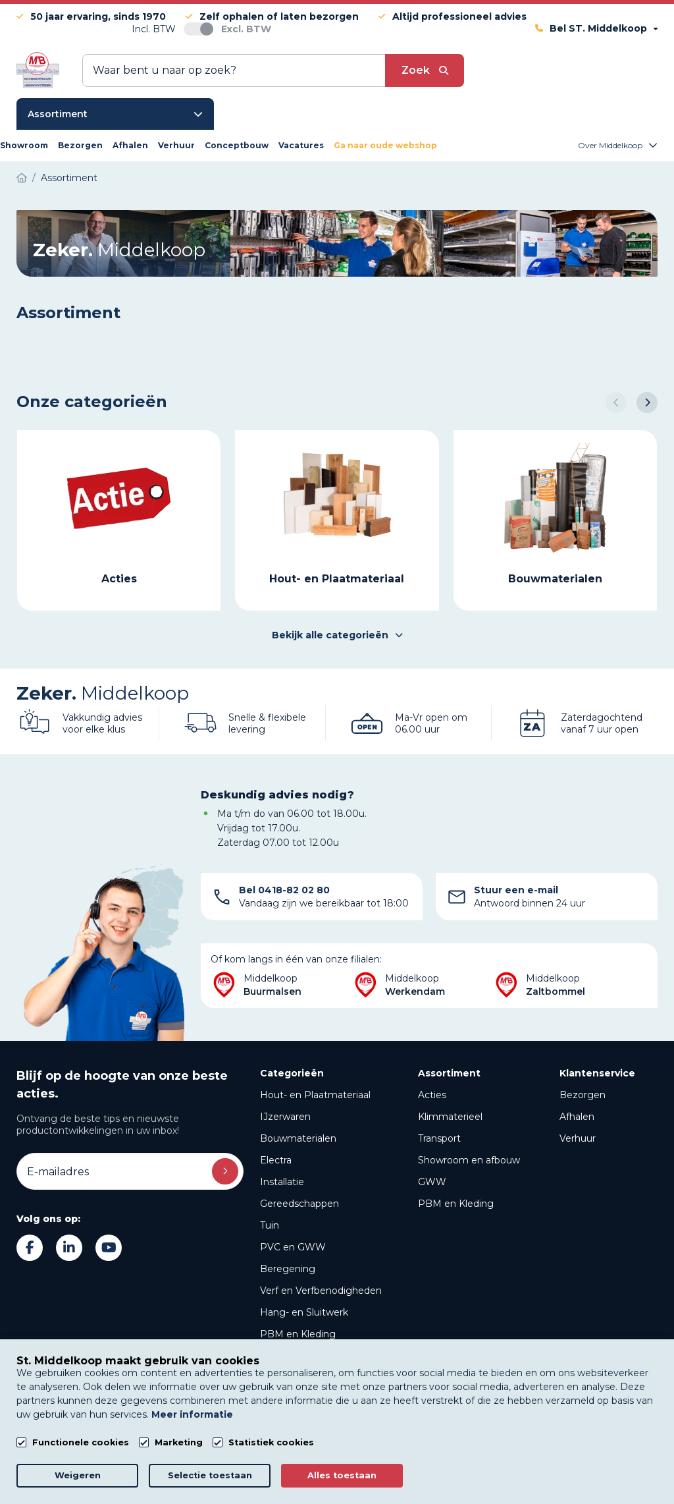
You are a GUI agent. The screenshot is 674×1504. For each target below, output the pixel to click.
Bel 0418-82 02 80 (284, 890)
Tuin (269, 1225)
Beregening (287, 1269)
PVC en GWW (293, 1247)
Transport (439, 1138)
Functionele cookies (80, 1442)
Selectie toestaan (210, 1475)
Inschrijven (225, 1171)
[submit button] (424, 70)
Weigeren (78, 1475)
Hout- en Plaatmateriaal (315, 1095)
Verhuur (577, 1138)
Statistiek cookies (271, 1442)
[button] (616, 402)
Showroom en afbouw (469, 1160)
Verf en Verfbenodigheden (321, 1290)
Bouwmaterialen (298, 1138)
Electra (276, 1160)
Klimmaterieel (450, 1117)
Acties (432, 1095)
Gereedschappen (299, 1204)
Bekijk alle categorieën (337, 635)
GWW (432, 1182)
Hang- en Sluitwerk (304, 1312)
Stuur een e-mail (516, 890)
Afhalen (576, 1117)
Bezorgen (582, 1095)
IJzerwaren (285, 1117)
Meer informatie (192, 1414)
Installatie (282, 1182)
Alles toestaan (341, 1475)
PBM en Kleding (298, 1334)
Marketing (179, 1442)
